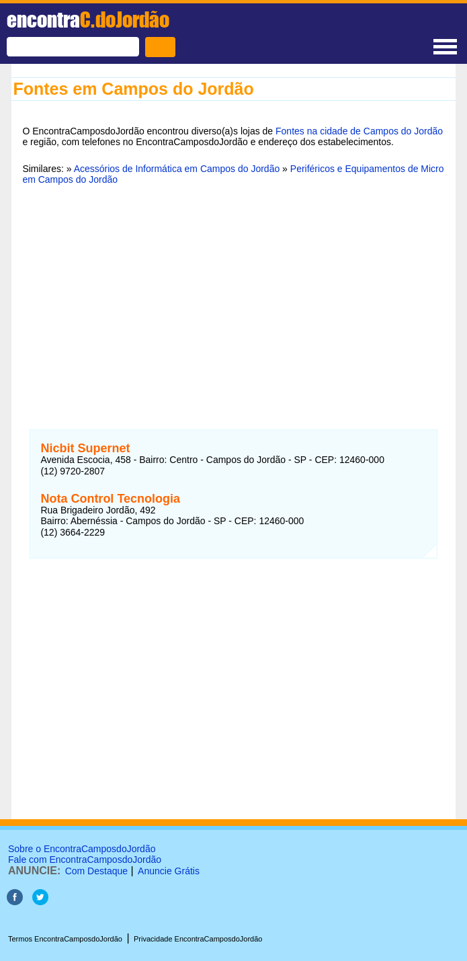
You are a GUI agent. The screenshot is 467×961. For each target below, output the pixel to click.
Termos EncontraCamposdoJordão (65, 939)
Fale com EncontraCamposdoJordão (84, 859)
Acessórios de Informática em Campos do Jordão (177, 168)
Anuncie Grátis (169, 871)
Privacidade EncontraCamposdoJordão (198, 939)
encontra (88, 19)
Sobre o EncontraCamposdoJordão (81, 848)
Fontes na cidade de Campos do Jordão (359, 131)
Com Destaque (96, 871)
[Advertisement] (233, 299)
